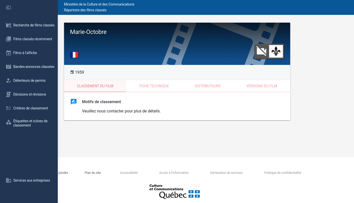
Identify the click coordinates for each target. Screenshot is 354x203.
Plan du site (131, 173)
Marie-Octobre (117, 31)
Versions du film (290, 86)
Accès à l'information (199, 173)
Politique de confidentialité (295, 173)
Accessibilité (161, 173)
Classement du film (124, 86)
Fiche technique (183, 86)
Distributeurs (236, 86)
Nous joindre (104, 173)
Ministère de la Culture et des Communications (148, 4)
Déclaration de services (245, 173)
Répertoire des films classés (134, 10)
